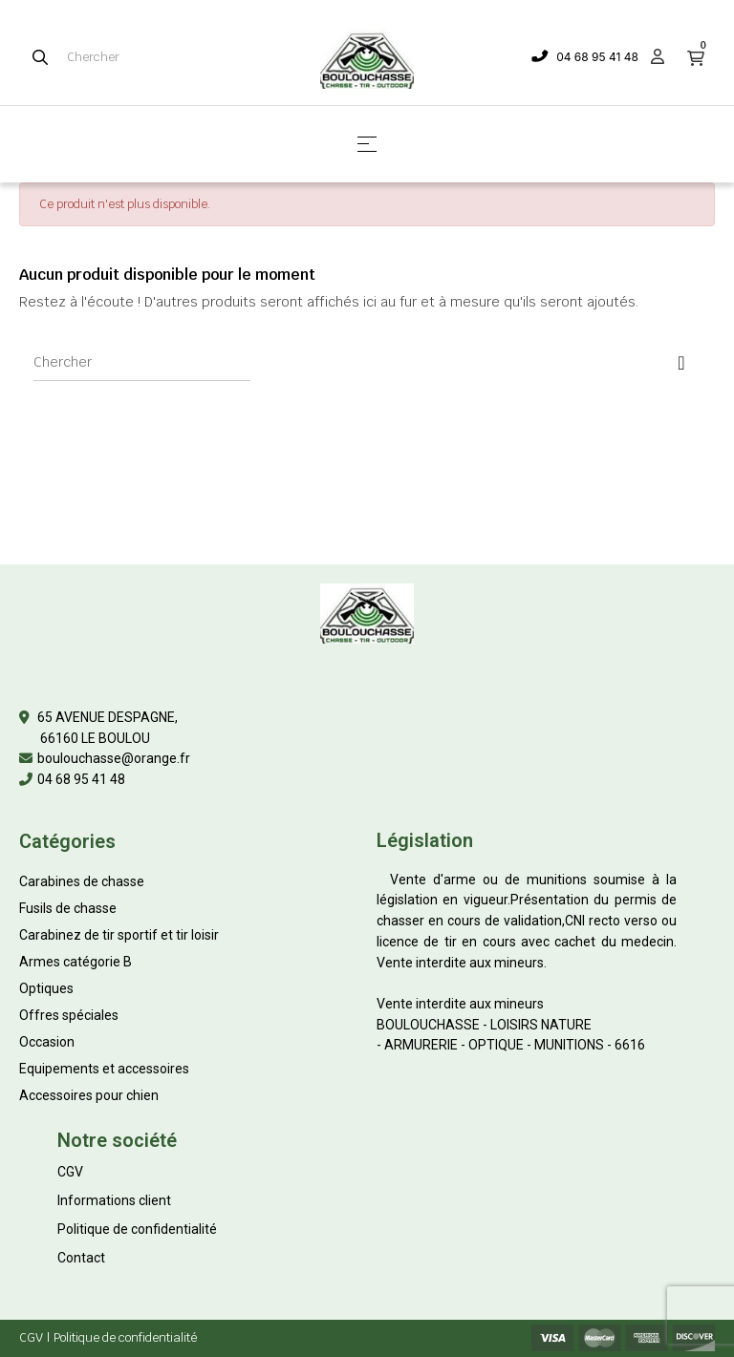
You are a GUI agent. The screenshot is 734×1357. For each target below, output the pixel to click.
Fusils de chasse (68, 908)
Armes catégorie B (75, 961)
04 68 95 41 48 (597, 57)
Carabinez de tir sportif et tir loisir (119, 935)
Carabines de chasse (81, 881)
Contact (81, 1257)
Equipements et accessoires (104, 1068)
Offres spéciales (69, 1015)
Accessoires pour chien (89, 1095)
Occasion (47, 1042)
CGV (70, 1171)
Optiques (46, 988)
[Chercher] (141, 362)
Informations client (114, 1200)
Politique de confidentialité (137, 1229)
